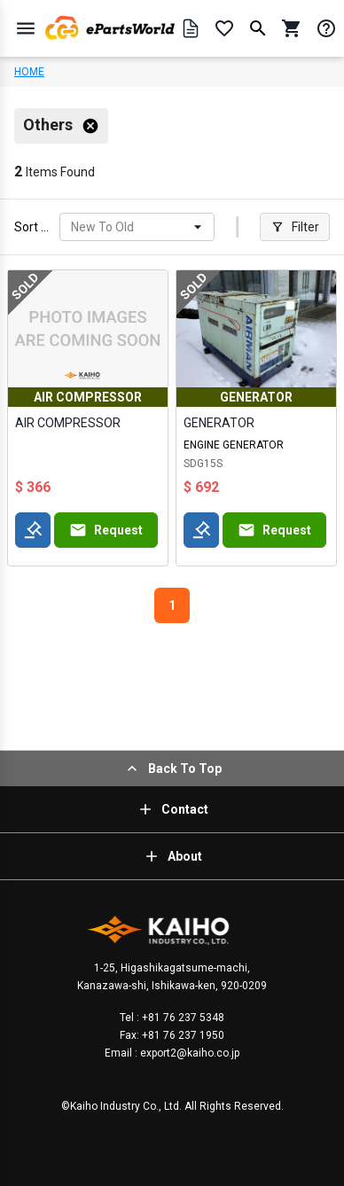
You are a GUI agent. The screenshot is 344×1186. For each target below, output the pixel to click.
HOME (29, 72)
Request (106, 530)
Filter (294, 227)
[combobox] (72, 227)
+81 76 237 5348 (181, 1017)
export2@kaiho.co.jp (188, 1053)
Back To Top (172, 768)
